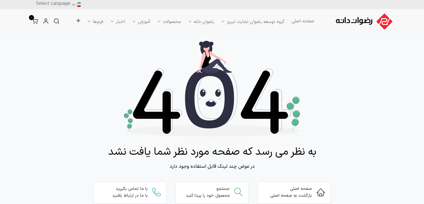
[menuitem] (303, 21)
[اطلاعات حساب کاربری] (46, 22)
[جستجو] (56, 22)
